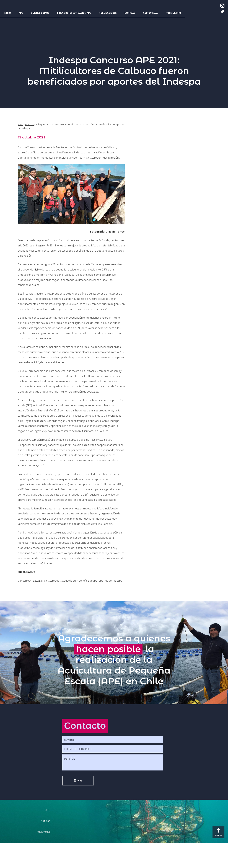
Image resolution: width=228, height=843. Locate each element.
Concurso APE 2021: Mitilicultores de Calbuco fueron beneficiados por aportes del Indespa (70, 580)
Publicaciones (108, 12)
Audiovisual (150, 12)
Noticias (130, 12)
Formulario (173, 12)
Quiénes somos (40, 12)
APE (21, 12)
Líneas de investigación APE (74, 12)
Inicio (7, 12)
